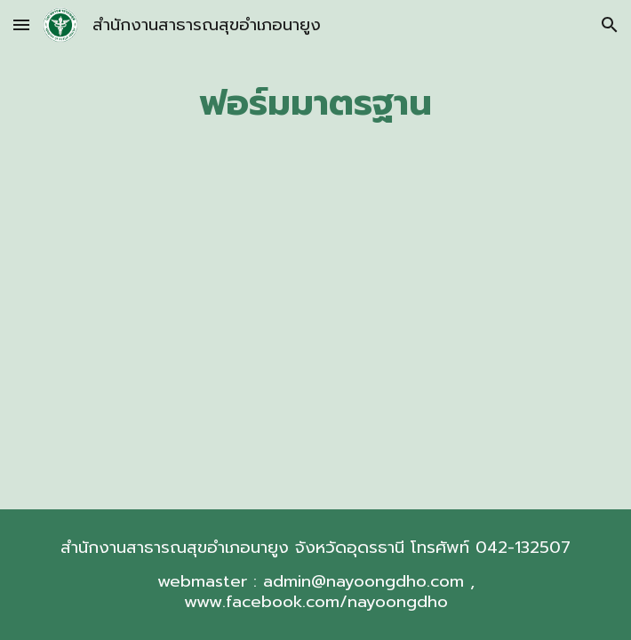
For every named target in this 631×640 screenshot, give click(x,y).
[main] (315, 102)
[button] (21, 24)
